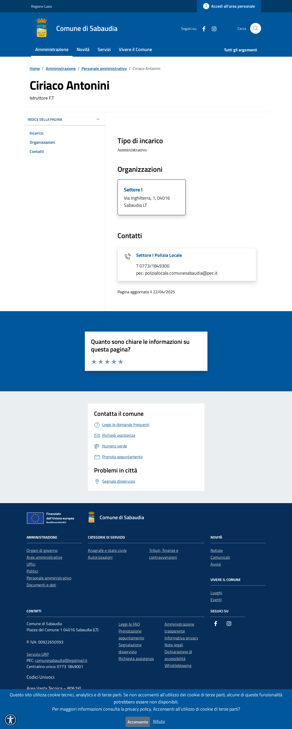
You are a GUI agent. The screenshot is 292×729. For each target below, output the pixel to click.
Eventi (216, 600)
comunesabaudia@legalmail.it (61, 660)
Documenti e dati (41, 585)
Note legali (174, 645)
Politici (32, 571)
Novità (83, 49)
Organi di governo (42, 550)
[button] (10, 719)
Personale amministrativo (49, 578)
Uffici (31, 564)
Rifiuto (159, 721)
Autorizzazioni (100, 557)
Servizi (104, 49)
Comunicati (220, 557)
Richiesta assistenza (136, 658)
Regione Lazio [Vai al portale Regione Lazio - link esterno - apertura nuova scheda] (41, 6)
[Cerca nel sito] (255, 28)
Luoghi (216, 593)
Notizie (217, 550)
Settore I (133, 189)
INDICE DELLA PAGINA (64, 119)
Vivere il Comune (135, 49)
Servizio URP (38, 654)
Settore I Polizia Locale (159, 255)
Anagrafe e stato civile (107, 550)
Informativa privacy (181, 638)
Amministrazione (51, 49)
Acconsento (137, 722)
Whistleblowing (178, 665)
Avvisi (216, 564)
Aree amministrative (44, 557)
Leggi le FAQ (129, 624)
